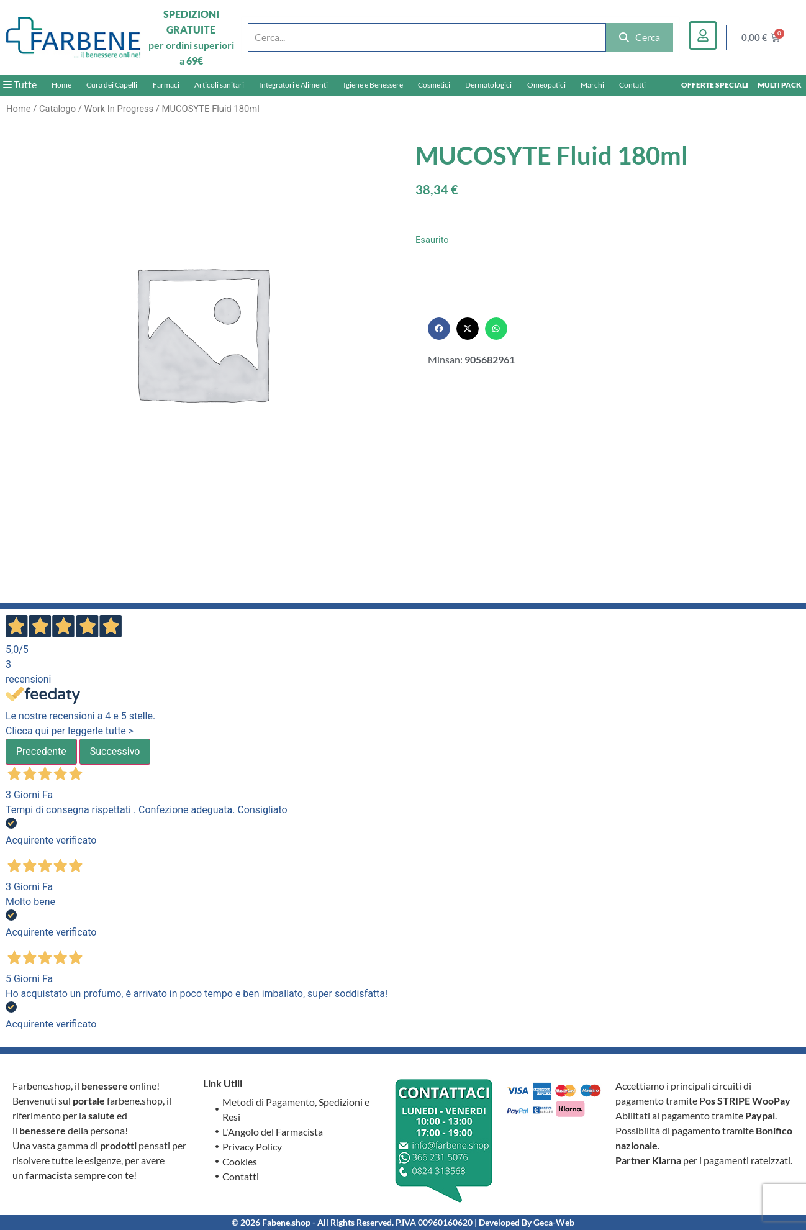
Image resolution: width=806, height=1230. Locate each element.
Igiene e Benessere (373, 84)
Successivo (115, 751)
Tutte (20, 84)
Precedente (41, 751)
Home (61, 84)
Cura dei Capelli (111, 84)
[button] (439, 328)
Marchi (592, 84)
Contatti (632, 84)
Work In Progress (118, 108)
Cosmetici (434, 84)
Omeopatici (546, 84)
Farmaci (166, 84)
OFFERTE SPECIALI (714, 84)
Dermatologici (488, 84)
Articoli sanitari (219, 84)
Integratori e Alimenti (293, 84)
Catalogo (57, 108)
